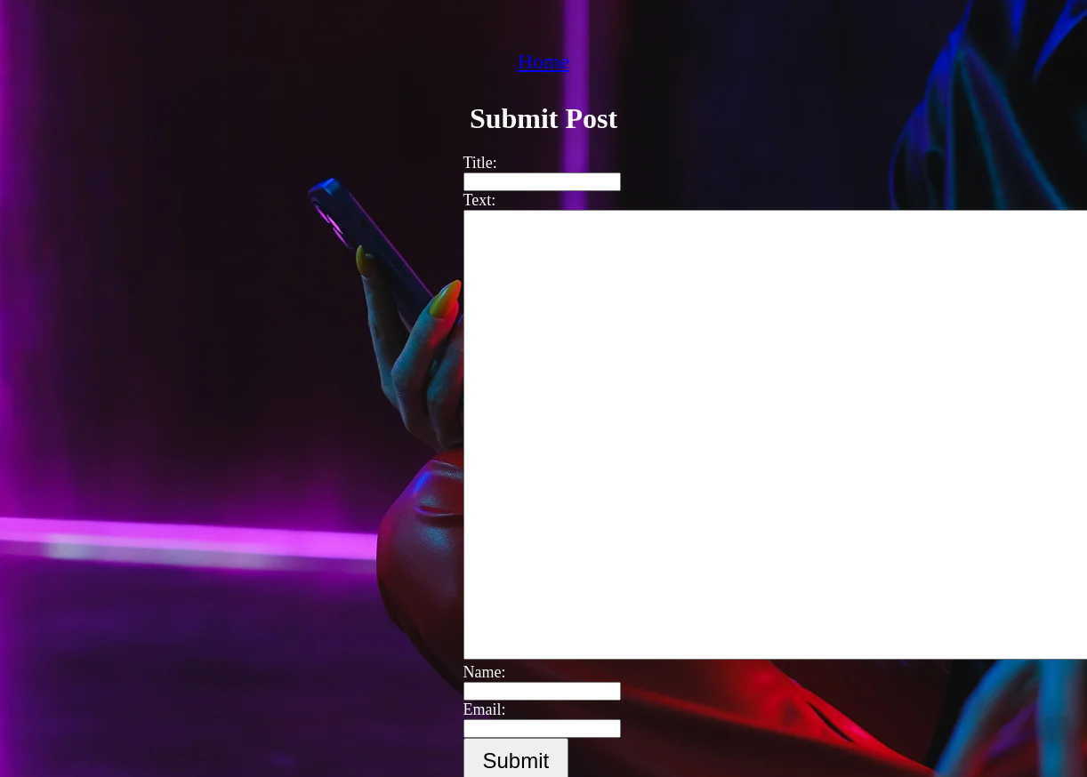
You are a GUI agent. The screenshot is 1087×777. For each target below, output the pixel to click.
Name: (476, 672)
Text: (471, 200)
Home (544, 61)
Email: (476, 709)
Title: (471, 163)
